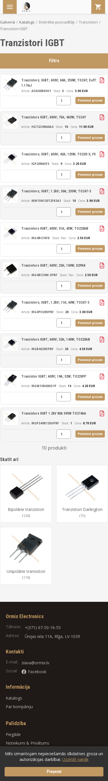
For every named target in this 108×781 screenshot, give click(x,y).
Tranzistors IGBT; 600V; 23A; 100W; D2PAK (53, 265)
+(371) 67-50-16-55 (43, 627)
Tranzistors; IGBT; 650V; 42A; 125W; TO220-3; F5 (58, 154)
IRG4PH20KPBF (42, 312)
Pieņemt (54, 771)
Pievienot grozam (90, 100)
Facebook (34, 671)
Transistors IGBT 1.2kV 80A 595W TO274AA (53, 413)
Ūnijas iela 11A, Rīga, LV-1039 (52, 636)
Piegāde (13, 734)
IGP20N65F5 (40, 164)
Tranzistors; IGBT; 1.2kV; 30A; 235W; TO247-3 (56, 191)
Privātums (40, 743)
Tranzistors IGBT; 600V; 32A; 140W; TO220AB (55, 339)
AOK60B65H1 (41, 91)
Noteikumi (15, 743)
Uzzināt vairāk (75, 759)
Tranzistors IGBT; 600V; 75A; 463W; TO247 (53, 117)
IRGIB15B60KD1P (43, 386)
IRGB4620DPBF (42, 349)
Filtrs (54, 60)
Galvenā (7, 22)
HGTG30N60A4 (42, 127)
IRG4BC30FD (40, 238)
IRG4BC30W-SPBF (44, 275)
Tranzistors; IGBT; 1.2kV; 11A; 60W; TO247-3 (55, 302)
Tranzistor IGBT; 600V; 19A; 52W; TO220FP (53, 376)
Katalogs (27, 22)
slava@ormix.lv (35, 662)
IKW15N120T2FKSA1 (46, 201)
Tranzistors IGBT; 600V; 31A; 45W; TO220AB (54, 229)
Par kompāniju (19, 706)
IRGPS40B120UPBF (45, 423)
